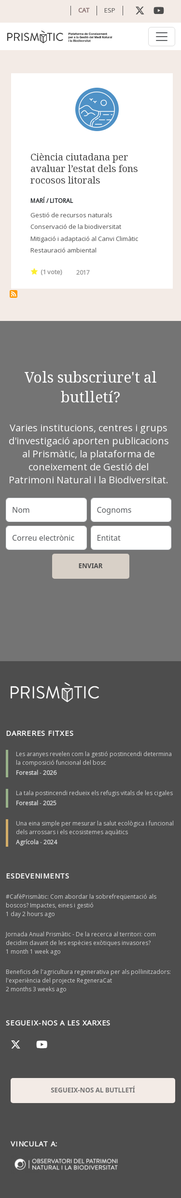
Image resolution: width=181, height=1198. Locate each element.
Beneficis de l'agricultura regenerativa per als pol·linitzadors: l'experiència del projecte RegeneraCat (88, 976)
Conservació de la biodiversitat (75, 226)
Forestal (27, 773)
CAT (83, 10)
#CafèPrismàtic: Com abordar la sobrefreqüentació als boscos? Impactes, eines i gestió (81, 900)
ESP (109, 10)
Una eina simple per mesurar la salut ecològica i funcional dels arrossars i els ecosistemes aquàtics (95, 827)
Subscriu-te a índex (13, 294)
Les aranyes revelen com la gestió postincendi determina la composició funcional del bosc (94, 758)
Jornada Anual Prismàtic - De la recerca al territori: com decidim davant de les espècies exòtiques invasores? (81, 938)
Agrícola (27, 842)
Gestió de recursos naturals (71, 215)
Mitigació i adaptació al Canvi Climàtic (84, 238)
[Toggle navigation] (161, 36)
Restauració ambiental (63, 250)
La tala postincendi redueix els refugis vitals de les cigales (94, 793)
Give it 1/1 (34, 271)
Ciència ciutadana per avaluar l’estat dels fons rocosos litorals (84, 168)
